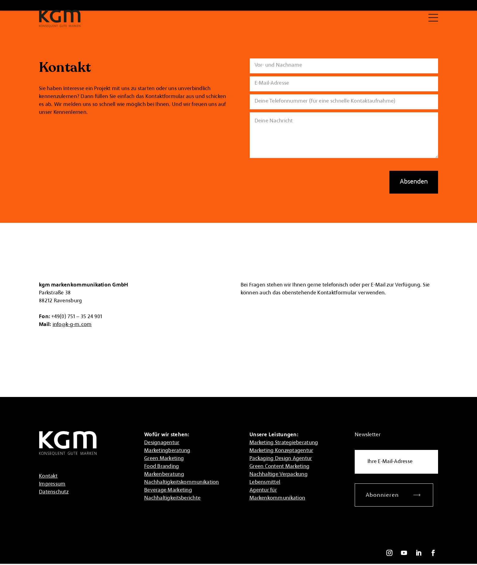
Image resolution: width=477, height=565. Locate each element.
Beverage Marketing (168, 490)
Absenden (414, 182)
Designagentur (161, 443)
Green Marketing (164, 458)
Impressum (52, 484)
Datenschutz (53, 492)
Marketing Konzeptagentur (281, 451)
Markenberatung (164, 474)
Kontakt (48, 476)
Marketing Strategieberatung (283, 443)
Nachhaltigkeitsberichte (172, 498)
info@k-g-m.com (72, 325)
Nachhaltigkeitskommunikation (181, 482)
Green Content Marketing (279, 466)
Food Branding (161, 466)
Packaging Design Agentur (280, 458)
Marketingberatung (167, 451)
